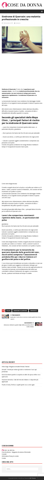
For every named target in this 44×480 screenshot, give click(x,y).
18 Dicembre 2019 (8, 23)
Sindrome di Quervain (20, 310)
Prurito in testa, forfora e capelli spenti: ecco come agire (18, 385)
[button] (42, 11)
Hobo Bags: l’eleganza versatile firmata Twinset (15, 366)
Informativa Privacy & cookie (10, 456)
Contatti (4, 454)
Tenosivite (33, 310)
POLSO (8, 310)
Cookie (4, 458)
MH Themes (33, 478)
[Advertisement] (22, 71)
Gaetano (18, 23)
